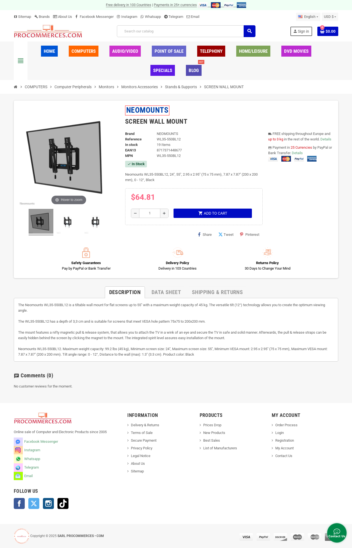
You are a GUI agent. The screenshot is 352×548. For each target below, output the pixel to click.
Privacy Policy (141, 448)
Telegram (176, 17)
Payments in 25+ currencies (175, 5)
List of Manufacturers (220, 448)
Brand (129, 134)
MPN (129, 156)
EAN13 (130, 150)
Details (325, 139)
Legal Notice (140, 456)
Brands (42, 17)
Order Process (286, 425)
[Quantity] (149, 213)
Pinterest (249, 234)
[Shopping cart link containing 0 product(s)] (327, 31)
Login (279, 433)
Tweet (225, 234)
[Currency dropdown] (330, 17)
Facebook (19, 503)
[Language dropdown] (308, 17)
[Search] (186, 31)
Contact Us (283, 456)
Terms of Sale (142, 433)
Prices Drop (212, 425)
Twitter (33, 503)
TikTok (62, 503)
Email (195, 17)
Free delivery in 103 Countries (128, 5)
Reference (133, 139)
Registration (284, 440)
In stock (131, 145)
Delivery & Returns (145, 425)
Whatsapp (153, 17)
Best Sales (211, 440)
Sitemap (22, 17)
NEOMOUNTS (147, 110)
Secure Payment (143, 440)
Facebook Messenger (97, 17)
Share (205, 234)
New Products (214, 433)
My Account (284, 448)
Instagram (129, 17)
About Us (62, 17)
